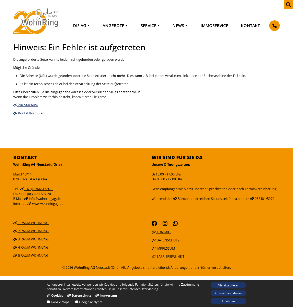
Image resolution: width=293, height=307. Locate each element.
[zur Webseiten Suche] (288, 4)
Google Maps (60, 302)
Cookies (55, 295)
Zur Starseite (25, 105)
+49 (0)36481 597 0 (36, 189)
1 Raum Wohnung (31, 223)
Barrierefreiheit (168, 256)
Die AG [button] (79, 25)
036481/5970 (262, 198)
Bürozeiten (184, 198)
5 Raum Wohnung (31, 255)
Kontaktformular (28, 113)
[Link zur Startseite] (35, 21)
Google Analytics (90, 302)
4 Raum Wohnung (31, 247)
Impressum (163, 248)
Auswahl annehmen (228, 293)
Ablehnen (228, 301)
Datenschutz (165, 240)
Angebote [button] (113, 25)
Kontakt (250, 25)
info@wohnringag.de (42, 198)
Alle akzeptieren (228, 285)
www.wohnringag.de (45, 203)
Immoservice (214, 25)
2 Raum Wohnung (31, 231)
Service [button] (148, 25)
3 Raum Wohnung (31, 239)
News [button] (178, 25)
